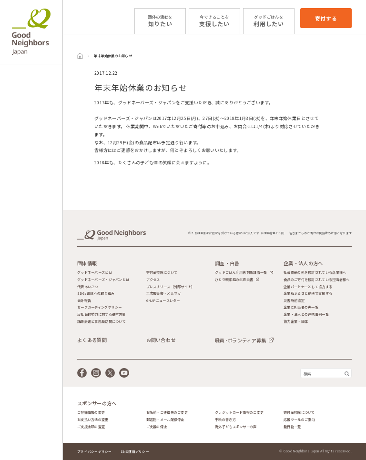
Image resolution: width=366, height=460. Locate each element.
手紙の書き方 (225, 419)
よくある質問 (92, 340)
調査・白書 (227, 263)
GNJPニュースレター (163, 300)
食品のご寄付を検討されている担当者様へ (316, 279)
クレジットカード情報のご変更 (239, 412)
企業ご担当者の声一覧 (301, 307)
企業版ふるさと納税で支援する (308, 293)
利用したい (269, 21)
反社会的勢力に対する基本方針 (101, 314)
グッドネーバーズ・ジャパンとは (103, 279)
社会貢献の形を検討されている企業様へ (315, 272)
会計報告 (84, 300)
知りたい (160, 21)
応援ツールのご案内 (299, 419)
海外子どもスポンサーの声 (235, 427)
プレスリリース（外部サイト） (170, 287)
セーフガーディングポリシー (99, 307)
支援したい (214, 21)
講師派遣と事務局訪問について (101, 321)
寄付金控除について (162, 272)
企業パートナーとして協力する (308, 287)
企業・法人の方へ (303, 263)
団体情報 (87, 263)
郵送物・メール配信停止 (165, 419)
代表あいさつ (87, 287)
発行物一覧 (292, 427)
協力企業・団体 (296, 321)
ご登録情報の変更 (91, 412)
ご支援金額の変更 (91, 427)
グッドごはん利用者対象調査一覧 (241, 272)
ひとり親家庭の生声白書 (234, 279)
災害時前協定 (294, 300)
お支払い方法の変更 (93, 419)
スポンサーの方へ (96, 403)
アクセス (153, 279)
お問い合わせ (161, 340)
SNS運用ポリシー (135, 451)
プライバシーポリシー (94, 451)
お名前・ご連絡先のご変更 (167, 412)
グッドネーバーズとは (94, 272)
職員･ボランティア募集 (240, 340)
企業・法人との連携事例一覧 (306, 314)
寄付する (326, 18)
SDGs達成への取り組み (95, 293)
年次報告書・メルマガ (163, 293)
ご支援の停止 (156, 427)
